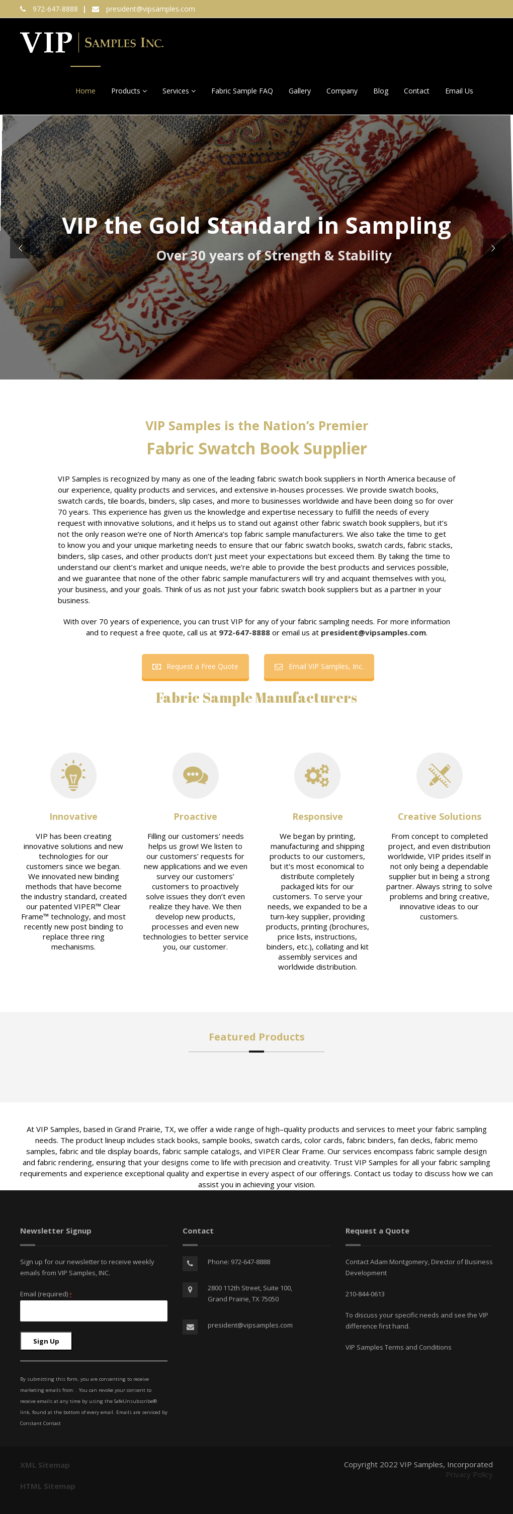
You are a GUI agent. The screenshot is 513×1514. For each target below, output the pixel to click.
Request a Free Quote (195, 666)
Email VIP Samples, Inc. (319, 666)
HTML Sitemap (47, 1486)
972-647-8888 (55, 9)
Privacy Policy (469, 1474)
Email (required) (46, 1293)
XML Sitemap (45, 1465)
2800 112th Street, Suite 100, (250, 1287)
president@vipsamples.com (150, 9)
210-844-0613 (365, 1293)
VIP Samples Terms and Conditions (399, 1347)
